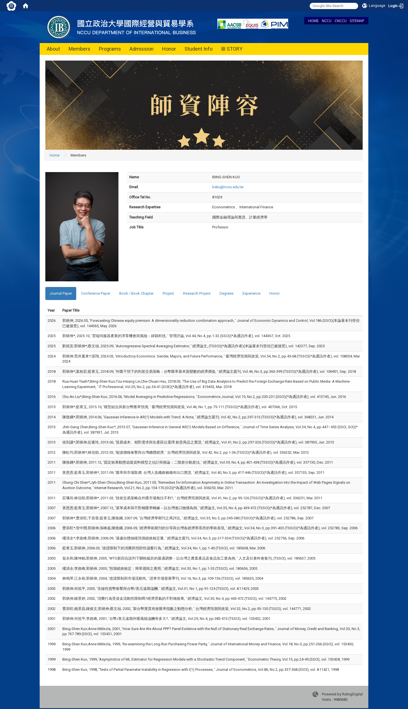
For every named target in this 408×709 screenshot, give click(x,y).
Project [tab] (168, 293)
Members (79, 49)
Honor (169, 49)
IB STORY (232, 49)
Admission (141, 49)
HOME (313, 20)
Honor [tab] (274, 293)
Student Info (198, 49)
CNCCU (341, 20)
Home (55, 155)
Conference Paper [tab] (95, 293)
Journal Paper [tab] (61, 293)
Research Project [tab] (197, 293)
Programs (110, 49)
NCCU (327, 20)
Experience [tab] (251, 293)
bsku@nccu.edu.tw (228, 187)
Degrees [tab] (226, 293)
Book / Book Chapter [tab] (136, 293)
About (53, 49)
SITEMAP (357, 20)
